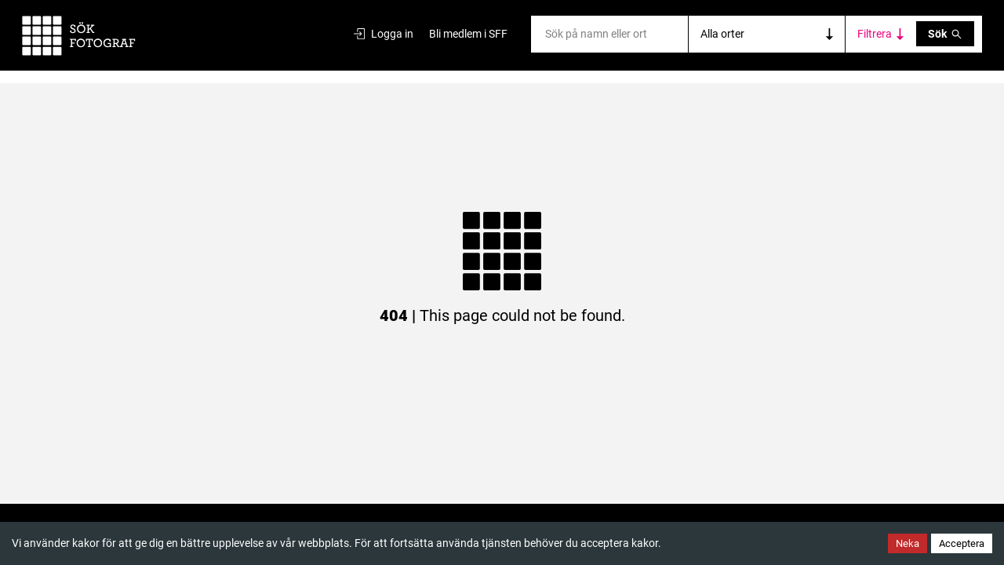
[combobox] (546, 34)
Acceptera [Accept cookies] (961, 543)
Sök (945, 33)
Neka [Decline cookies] (907, 543)
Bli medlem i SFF (468, 33)
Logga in (383, 33)
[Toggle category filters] (881, 34)
